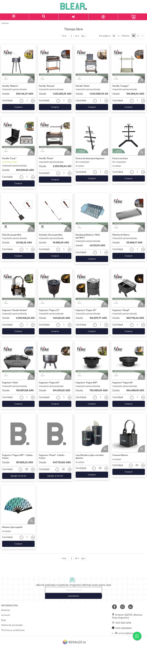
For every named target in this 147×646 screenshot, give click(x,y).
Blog (3, 620)
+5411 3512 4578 (121, 622)
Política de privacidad (12, 625)
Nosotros (5, 610)
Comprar (18, 107)
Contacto (5, 615)
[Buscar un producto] (44, 16)
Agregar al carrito (18, 476)
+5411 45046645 (121, 628)
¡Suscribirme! (73, 596)
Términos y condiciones (12, 630)
